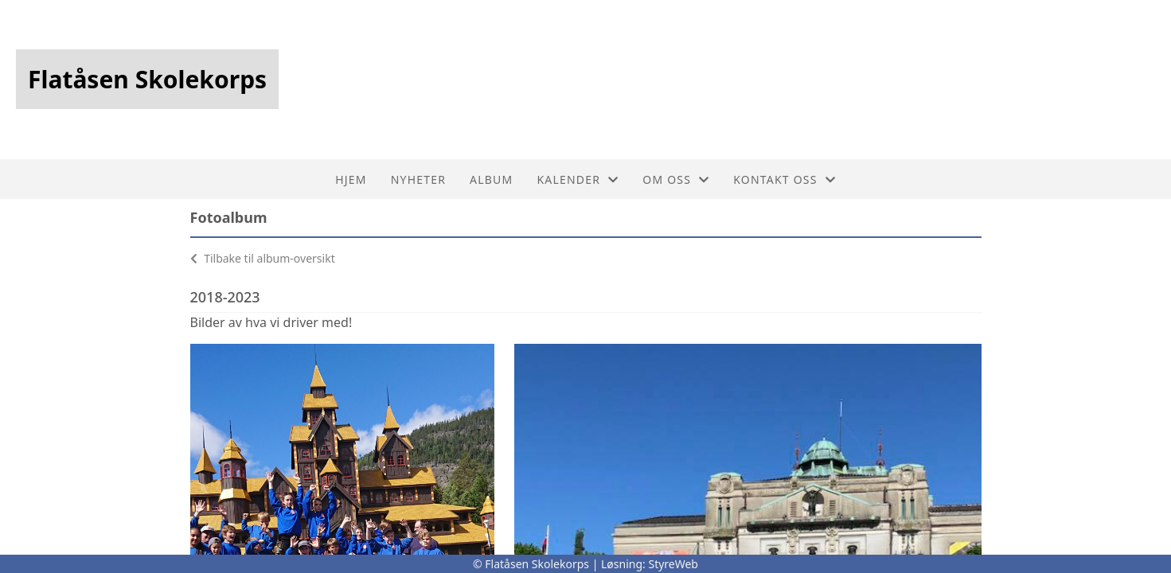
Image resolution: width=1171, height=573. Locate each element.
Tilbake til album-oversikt (262, 258)
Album (491, 179)
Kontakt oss (784, 179)
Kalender (578, 179)
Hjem (350, 179)
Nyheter (418, 179)
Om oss (675, 179)
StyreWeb (673, 563)
